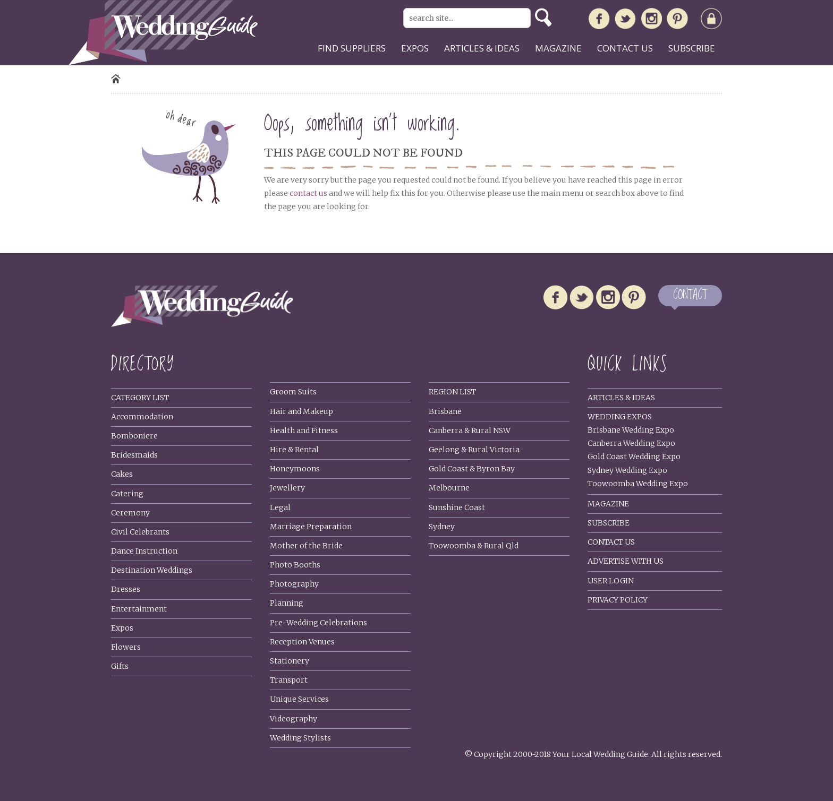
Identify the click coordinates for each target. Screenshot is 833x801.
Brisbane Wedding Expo (631, 430)
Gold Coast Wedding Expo (634, 456)
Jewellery (287, 488)
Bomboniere (134, 436)
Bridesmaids (134, 455)
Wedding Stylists (300, 738)
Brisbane (445, 411)
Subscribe (691, 48)
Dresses (125, 589)
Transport (289, 680)
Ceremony (130, 513)
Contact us (625, 48)
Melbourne (449, 488)
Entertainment (139, 609)
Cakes (122, 474)
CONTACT (690, 295)
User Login (611, 580)
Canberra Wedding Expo (631, 443)
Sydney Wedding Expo (627, 470)
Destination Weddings (151, 570)
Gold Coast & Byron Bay (472, 468)
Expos (415, 48)
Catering (127, 493)
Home (116, 78)
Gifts (120, 666)
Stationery (289, 661)
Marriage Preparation (311, 526)
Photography (294, 584)
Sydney (442, 526)
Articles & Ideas (621, 397)
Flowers (126, 647)
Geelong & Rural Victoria (474, 449)
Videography (293, 719)
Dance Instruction (144, 551)
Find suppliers (352, 48)
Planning (286, 603)
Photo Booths (295, 565)
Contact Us (611, 542)
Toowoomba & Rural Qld (473, 545)
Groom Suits (293, 392)
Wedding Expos (620, 416)
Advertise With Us (626, 561)
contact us (308, 193)
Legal (280, 507)
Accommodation (142, 416)
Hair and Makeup (301, 411)
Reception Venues (302, 642)
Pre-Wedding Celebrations (318, 622)
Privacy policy (618, 600)
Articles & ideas (482, 48)
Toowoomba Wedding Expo (638, 483)
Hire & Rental (294, 449)
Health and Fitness (304, 430)
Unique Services (299, 699)
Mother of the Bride (306, 545)
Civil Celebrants (140, 532)
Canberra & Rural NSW (470, 430)
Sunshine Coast (457, 507)
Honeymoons (295, 468)
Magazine (558, 48)
